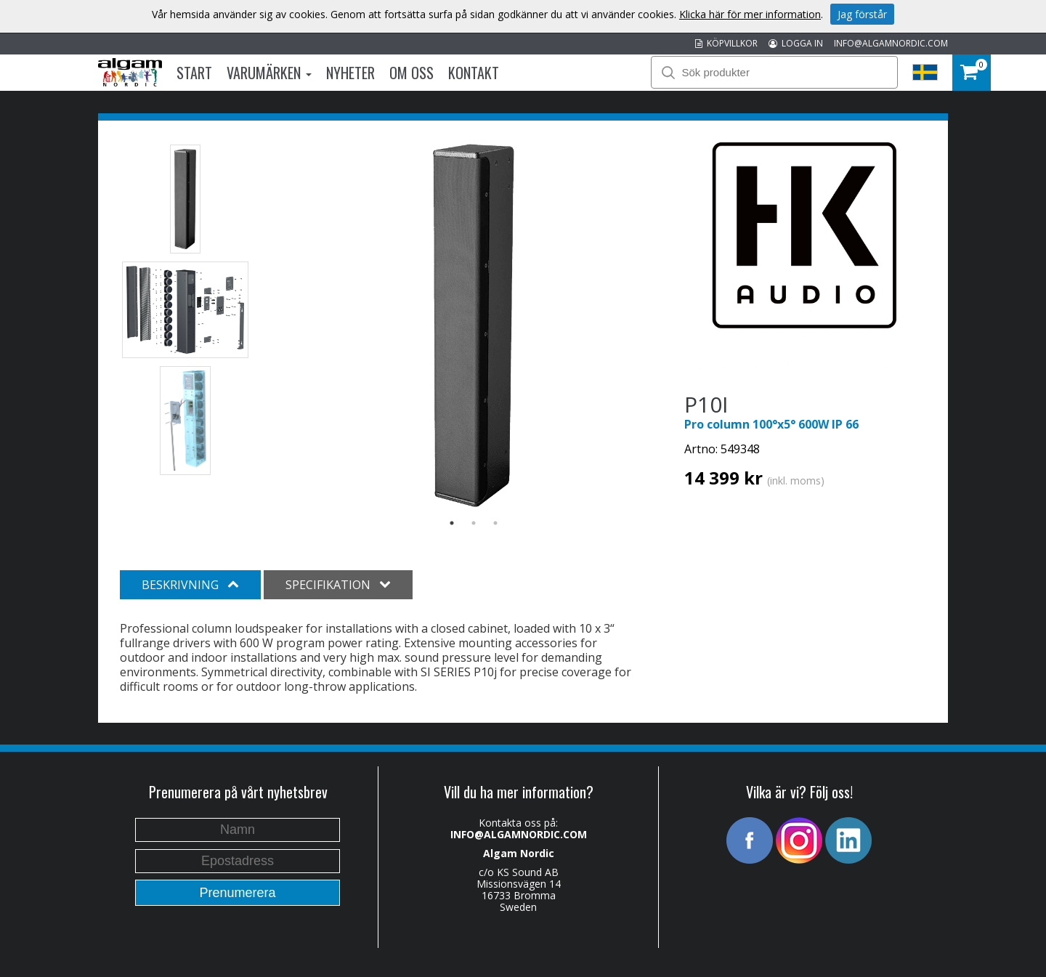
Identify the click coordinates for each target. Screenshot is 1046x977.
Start (194, 73)
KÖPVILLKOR (726, 43)
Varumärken (269, 73)
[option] (474, 325)
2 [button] (473, 523)
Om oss (411, 73)
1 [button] (452, 523)
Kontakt (473, 73)
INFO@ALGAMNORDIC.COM (891, 43)
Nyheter (350, 73)
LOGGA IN (796, 43)
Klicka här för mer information (750, 14)
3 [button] (495, 523)
